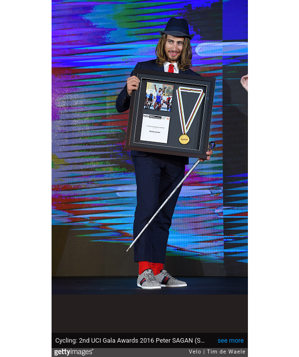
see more (231, 340)
